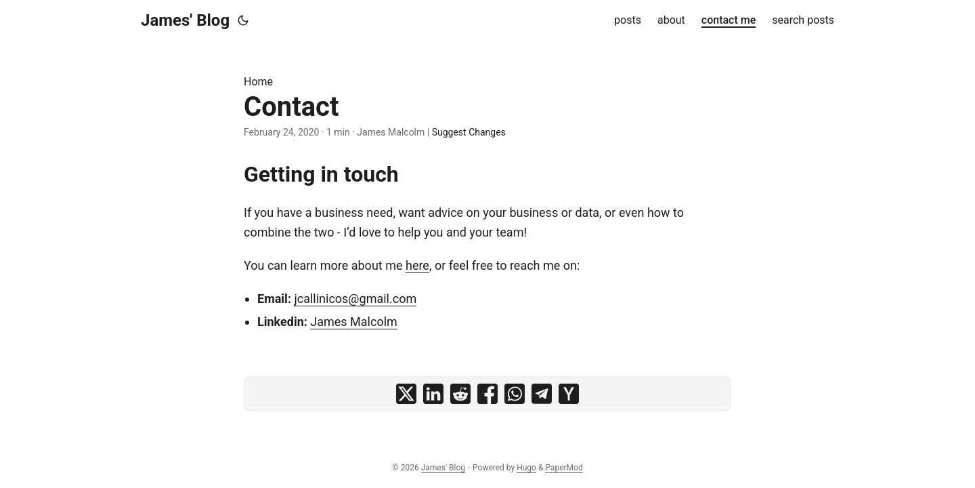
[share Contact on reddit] (460, 394)
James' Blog (185, 20)
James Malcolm (353, 321)
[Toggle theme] (243, 20)
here (417, 265)
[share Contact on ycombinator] (569, 394)
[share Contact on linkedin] (433, 394)
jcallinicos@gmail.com (355, 298)
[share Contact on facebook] (487, 394)
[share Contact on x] (406, 394)
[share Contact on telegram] (542, 394)
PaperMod (563, 467)
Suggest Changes (469, 132)
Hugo (526, 467)
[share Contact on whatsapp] (514, 394)
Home (258, 81)
